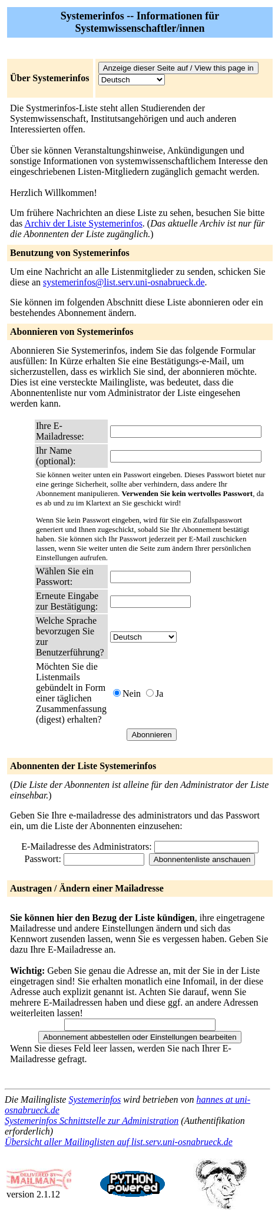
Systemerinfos (94, 1099)
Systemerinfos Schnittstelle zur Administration (91, 1121)
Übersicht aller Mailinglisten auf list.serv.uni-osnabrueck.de (119, 1142)
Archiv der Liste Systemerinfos (83, 223)
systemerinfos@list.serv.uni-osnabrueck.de (124, 282)
